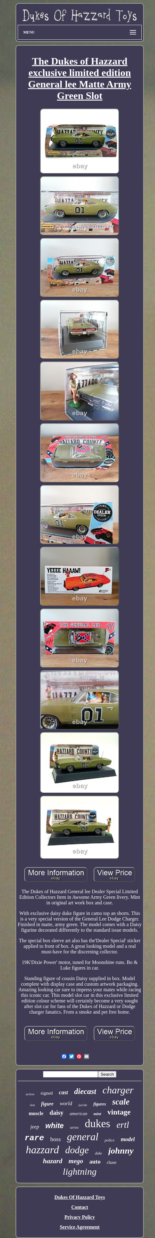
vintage (119, 1112)
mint (97, 1113)
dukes (97, 1124)
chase (111, 1162)
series (74, 1127)
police (110, 1140)
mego (75, 1161)
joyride (82, 1105)
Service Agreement (80, 1227)
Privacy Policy (79, 1217)
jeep (34, 1127)
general (82, 1136)
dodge (77, 1150)
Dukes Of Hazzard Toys (79, 1197)
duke (98, 1153)
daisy (56, 1112)
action (30, 1094)
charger (118, 1090)
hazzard (42, 1149)
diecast (85, 1091)
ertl (122, 1125)
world (66, 1103)
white (54, 1126)
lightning (79, 1171)
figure (47, 1103)
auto (95, 1161)
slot (32, 1105)
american (78, 1113)
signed (46, 1093)
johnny (121, 1150)
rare (34, 1138)
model (128, 1139)
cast (63, 1092)
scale (120, 1101)
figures (99, 1104)
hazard (52, 1161)
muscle (36, 1113)
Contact (79, 1207)
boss (55, 1139)
